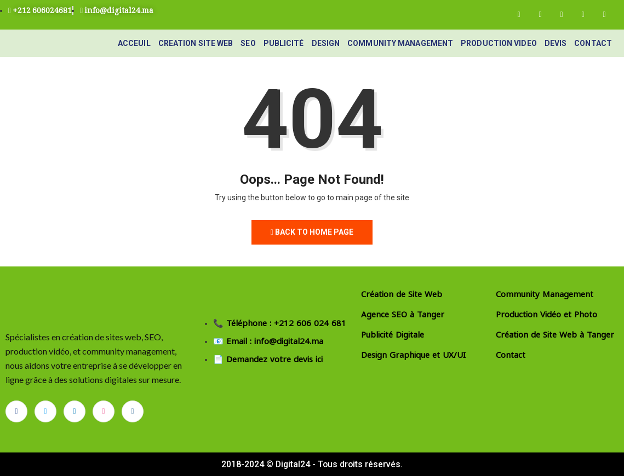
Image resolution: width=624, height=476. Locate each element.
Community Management (400, 43)
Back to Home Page (312, 232)
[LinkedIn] (561, 15)
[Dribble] (583, 15)
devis (556, 43)
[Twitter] (540, 15)
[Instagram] (604, 15)
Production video (499, 43)
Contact (593, 43)
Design (326, 43)
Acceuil (134, 43)
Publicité (284, 43)
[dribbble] (104, 411)
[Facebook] (519, 15)
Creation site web (195, 43)
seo (248, 43)
